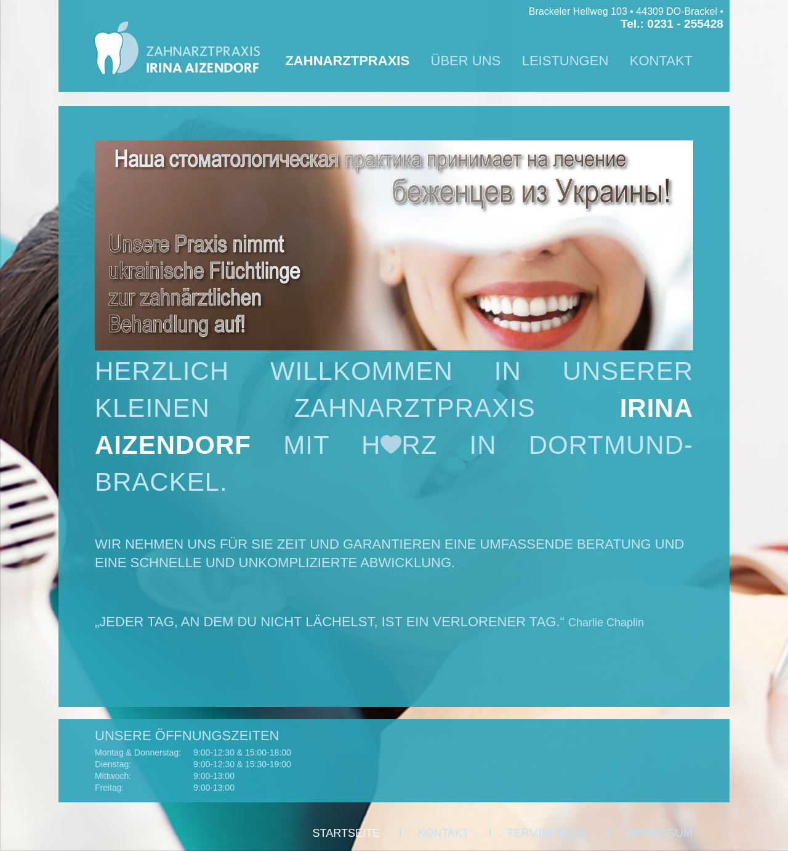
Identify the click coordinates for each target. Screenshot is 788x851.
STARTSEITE (346, 833)
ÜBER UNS (466, 60)
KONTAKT (661, 60)
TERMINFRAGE (547, 833)
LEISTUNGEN (565, 60)
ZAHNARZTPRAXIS (347, 60)
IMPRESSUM (659, 833)
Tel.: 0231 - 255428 (672, 23)
